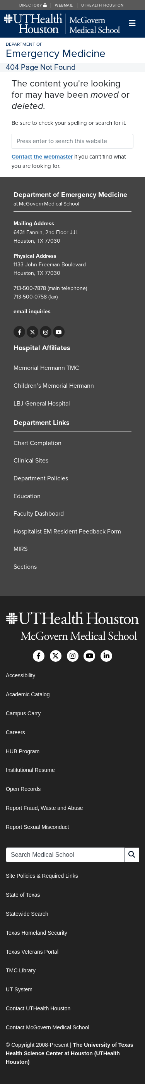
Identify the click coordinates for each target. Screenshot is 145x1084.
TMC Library (21, 970)
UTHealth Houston (102, 5)
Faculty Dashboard (39, 514)
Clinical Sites (31, 460)
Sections (25, 567)
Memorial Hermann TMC (46, 368)
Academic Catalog (28, 694)
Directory (33, 5)
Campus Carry (23, 713)
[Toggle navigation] (132, 23)
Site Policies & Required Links (42, 876)
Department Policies (41, 478)
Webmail (64, 5)
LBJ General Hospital (42, 403)
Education (27, 496)
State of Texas (23, 895)
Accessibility (20, 675)
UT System (19, 989)
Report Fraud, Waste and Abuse (44, 808)
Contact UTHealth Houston (38, 1008)
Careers (15, 732)
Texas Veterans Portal (32, 952)
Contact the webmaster (42, 156)
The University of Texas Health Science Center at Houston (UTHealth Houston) (69, 1053)
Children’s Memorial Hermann (54, 386)
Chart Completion (37, 443)
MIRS (20, 549)
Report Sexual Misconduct (37, 827)
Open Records (23, 789)
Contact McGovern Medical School (47, 1027)
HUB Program (22, 751)
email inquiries (32, 311)
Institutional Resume (30, 770)
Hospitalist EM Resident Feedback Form (67, 531)
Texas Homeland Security (36, 933)
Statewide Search (27, 914)
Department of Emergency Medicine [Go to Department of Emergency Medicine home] (70, 194)
